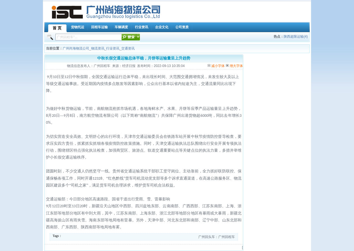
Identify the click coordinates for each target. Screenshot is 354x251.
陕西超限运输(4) (296, 36)
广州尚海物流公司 (76, 48)
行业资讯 (112, 48)
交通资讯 (128, 48)
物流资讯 (97, 48)
